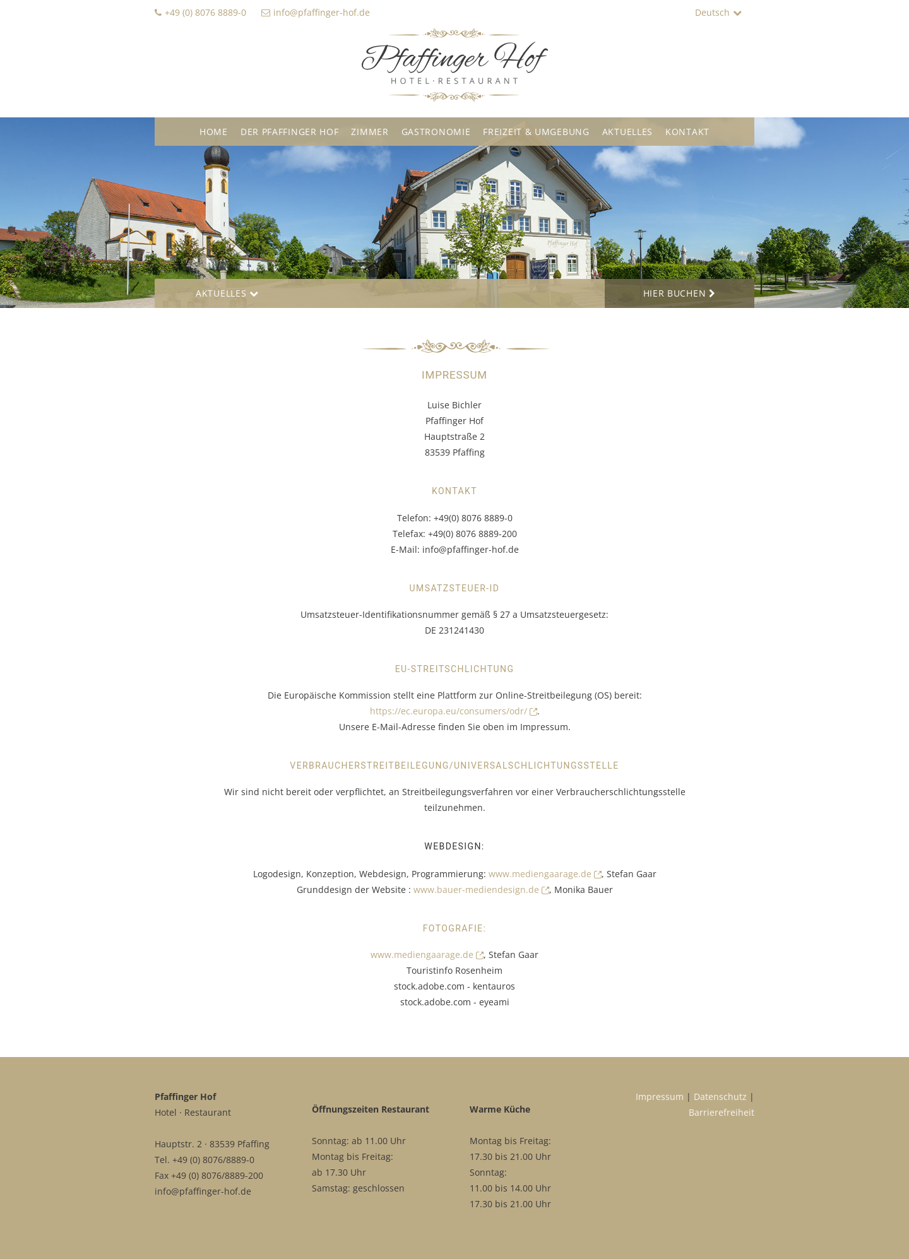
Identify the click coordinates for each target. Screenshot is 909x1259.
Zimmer (369, 132)
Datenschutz (720, 1096)
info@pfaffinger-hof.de (321, 12)
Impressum (660, 1096)
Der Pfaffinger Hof (290, 132)
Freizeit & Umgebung (536, 132)
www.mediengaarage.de (545, 874)
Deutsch (712, 12)
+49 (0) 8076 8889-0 (205, 12)
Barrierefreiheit (721, 1112)
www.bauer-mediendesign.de (481, 889)
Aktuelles (627, 132)
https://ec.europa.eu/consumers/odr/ (453, 711)
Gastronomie (436, 132)
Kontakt (687, 132)
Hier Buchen (674, 293)
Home (213, 132)
